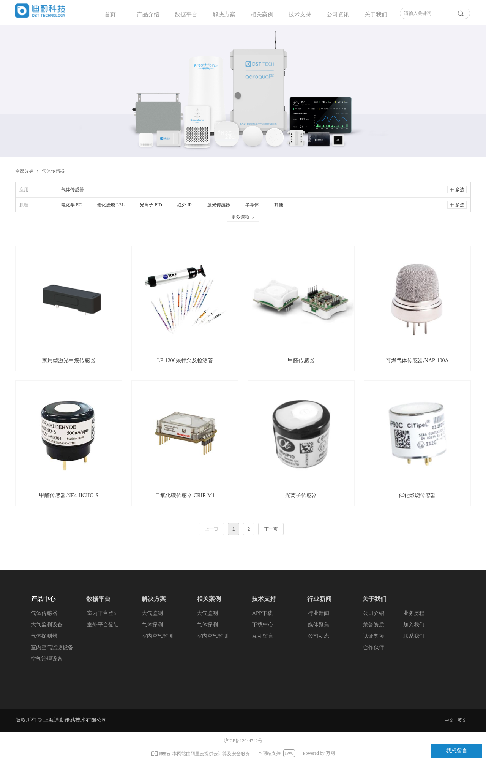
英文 (462, 720)
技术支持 (300, 14)
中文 (449, 720)
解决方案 (224, 14)
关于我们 (375, 14)
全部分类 (24, 171)
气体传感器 (53, 171)
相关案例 (262, 14)
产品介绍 (148, 14)
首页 (110, 14)
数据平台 (186, 14)
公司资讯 (338, 14)
